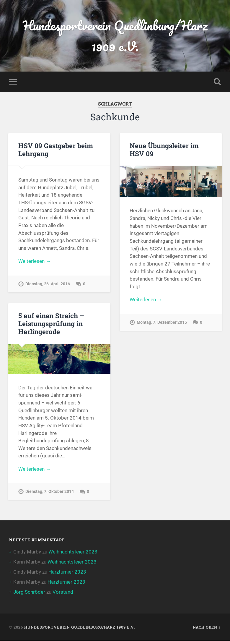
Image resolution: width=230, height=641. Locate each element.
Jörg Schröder (29, 592)
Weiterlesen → (34, 261)
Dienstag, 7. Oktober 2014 (49, 491)
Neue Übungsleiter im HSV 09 (164, 149)
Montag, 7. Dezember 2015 (162, 322)
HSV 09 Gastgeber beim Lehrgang (55, 149)
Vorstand (63, 592)
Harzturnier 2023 (67, 572)
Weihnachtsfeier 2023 (72, 552)
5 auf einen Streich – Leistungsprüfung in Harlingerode (51, 323)
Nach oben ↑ (207, 627)
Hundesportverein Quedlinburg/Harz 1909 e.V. (115, 36)
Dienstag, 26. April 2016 (47, 283)
